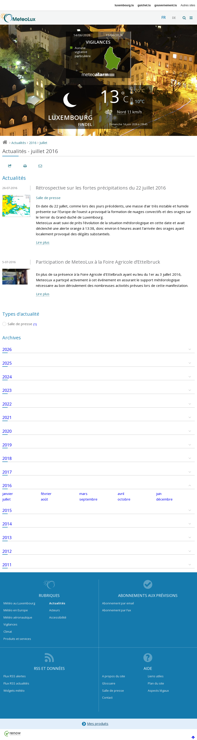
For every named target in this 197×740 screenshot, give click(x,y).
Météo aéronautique (17, 617)
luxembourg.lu (124, 5)
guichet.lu (144, 5)
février (46, 493)
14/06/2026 (81, 35)
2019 (7, 445)
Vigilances (10, 624)
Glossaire (108, 683)
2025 (7, 363)
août (44, 499)
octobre (124, 499)
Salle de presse (48, 197)
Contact (107, 697)
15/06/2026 (114, 35)
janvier (7, 493)
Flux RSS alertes (14, 676)
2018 (7, 458)
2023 (7, 390)
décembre (164, 499)
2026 (7, 349)
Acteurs (54, 610)
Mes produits (95, 724)
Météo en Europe (15, 610)
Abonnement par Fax (116, 610)
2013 (7, 537)
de (174, 18)
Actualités (18, 143)
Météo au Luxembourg (19, 603)
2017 (7, 472)
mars (83, 493)
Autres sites (188, 5)
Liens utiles (156, 676)
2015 (7, 510)
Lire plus (42, 242)
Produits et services (17, 639)
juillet (6, 499)
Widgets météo (14, 690)
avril (121, 493)
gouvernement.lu (166, 5)
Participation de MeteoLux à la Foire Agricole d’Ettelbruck (98, 262)
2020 (7, 431)
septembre (88, 499)
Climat (7, 631)
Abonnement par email (118, 603)
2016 (32, 143)
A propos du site (113, 676)
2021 (7, 417)
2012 (7, 551)
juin (158, 493)
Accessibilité (57, 617)
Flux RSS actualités (16, 683)
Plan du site (156, 683)
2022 (7, 404)
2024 (7, 377)
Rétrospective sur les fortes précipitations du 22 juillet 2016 (101, 188)
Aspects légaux (158, 690)
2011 (7, 564)
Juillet (43, 143)
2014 (7, 524)
